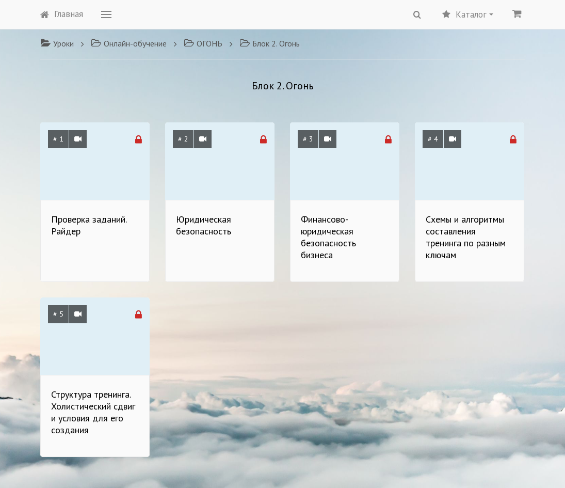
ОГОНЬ (203, 43)
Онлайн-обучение (129, 43)
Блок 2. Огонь (269, 43)
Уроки (57, 43)
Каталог (467, 14)
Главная (61, 14)
